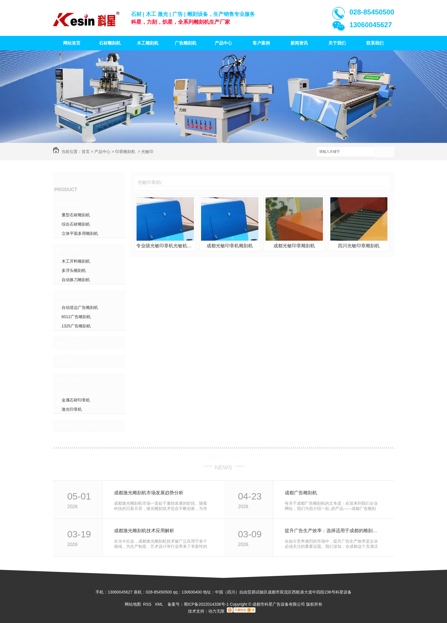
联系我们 (375, 42)
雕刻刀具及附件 (80, 426)
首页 (86, 151)
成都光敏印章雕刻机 (294, 245)
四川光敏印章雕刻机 (359, 245)
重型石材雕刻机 (76, 215)
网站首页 (71, 42)
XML (159, 604)
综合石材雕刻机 (76, 224)
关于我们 (337, 42)
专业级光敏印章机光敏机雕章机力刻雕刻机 (165, 245)
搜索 (384, 152)
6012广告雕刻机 (76, 316)
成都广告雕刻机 (301, 492)
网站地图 (133, 604)
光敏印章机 (72, 390)
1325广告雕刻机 (76, 326)
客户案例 (261, 42)
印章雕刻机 (125, 151)
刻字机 (69, 361)
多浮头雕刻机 (74, 270)
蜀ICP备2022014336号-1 (206, 604)
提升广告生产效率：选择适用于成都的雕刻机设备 (333, 530)
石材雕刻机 (110, 42)
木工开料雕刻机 (76, 261)
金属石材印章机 (76, 400)
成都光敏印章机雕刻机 (230, 245)
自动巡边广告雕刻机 (80, 307)
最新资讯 (224, 457)
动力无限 (216, 611)
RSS (148, 604)
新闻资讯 (299, 42)
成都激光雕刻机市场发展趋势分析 (148, 492)
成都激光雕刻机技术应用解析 (144, 530)
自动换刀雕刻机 (76, 279)
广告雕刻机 (185, 42)
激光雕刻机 (75, 343)
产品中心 (223, 42)
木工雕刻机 (148, 42)
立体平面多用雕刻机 (80, 233)
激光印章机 (72, 409)
